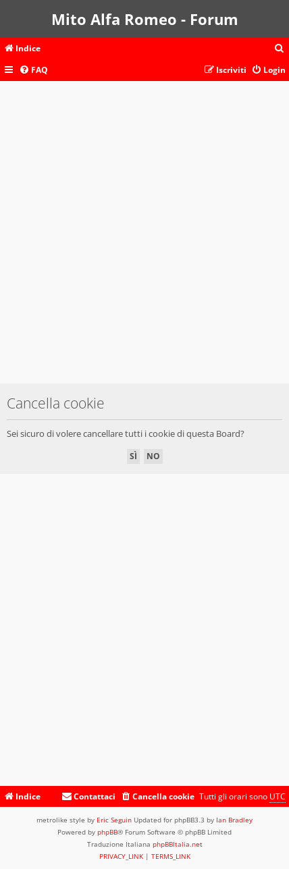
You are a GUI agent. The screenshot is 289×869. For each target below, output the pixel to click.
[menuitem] (279, 49)
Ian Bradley (234, 819)
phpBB (107, 832)
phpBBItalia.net (178, 844)
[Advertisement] (144, 239)
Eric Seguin (114, 819)
